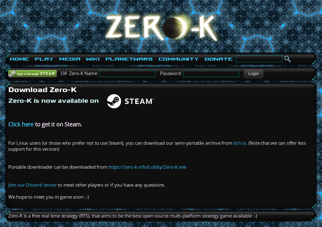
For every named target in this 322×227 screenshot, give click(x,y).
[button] (253, 73)
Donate (219, 59)
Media (69, 59)
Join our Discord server (32, 185)
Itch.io (239, 143)
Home (19, 59)
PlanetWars (129, 59)
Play (44, 59)
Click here (20, 124)
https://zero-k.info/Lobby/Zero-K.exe (147, 167)
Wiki (92, 59)
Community (178, 59)
